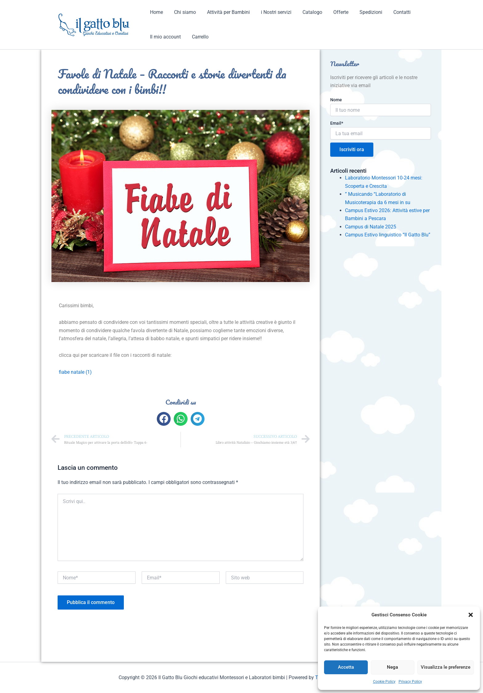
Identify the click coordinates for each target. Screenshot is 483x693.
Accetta (346, 667)
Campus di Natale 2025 (370, 227)
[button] (471, 615)
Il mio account (164, 37)
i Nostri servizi (272, 12)
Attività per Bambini (225, 12)
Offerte (334, 12)
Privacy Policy (410, 681)
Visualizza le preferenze (445, 667)
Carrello (198, 37)
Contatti (392, 12)
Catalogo (307, 12)
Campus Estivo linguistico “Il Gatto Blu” (387, 235)
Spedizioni (362, 12)
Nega (392, 667)
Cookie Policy (384, 681)
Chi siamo (183, 12)
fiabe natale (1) (75, 372)
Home (155, 12)
